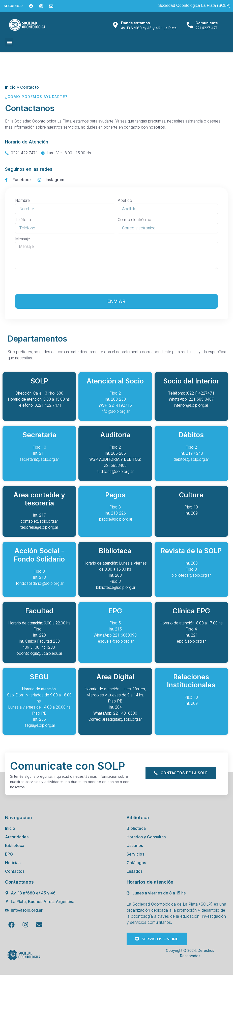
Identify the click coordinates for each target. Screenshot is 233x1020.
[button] (9, 42)
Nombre (22, 303)
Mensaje (22, 341)
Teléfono (23, 322)
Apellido (125, 303)
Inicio (10, 87)
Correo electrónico (134, 322)
